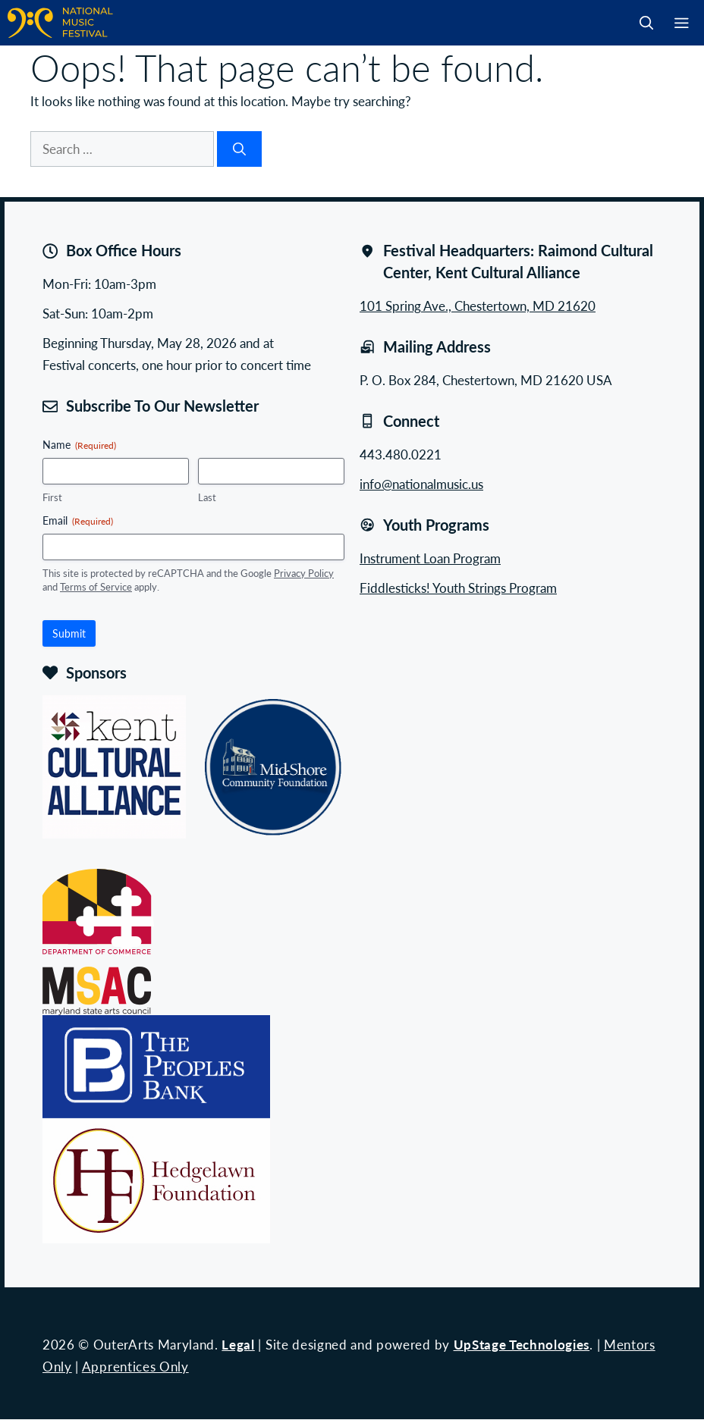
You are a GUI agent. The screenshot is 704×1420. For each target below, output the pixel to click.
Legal (238, 1344)
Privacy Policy (304, 573)
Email (77, 520)
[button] (647, 22)
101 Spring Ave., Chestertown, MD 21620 (478, 305)
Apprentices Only (135, 1366)
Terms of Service (96, 586)
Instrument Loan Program (430, 558)
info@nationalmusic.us (421, 484)
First (52, 497)
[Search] (239, 149)
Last (207, 497)
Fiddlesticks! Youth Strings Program (458, 587)
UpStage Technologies (522, 1344)
